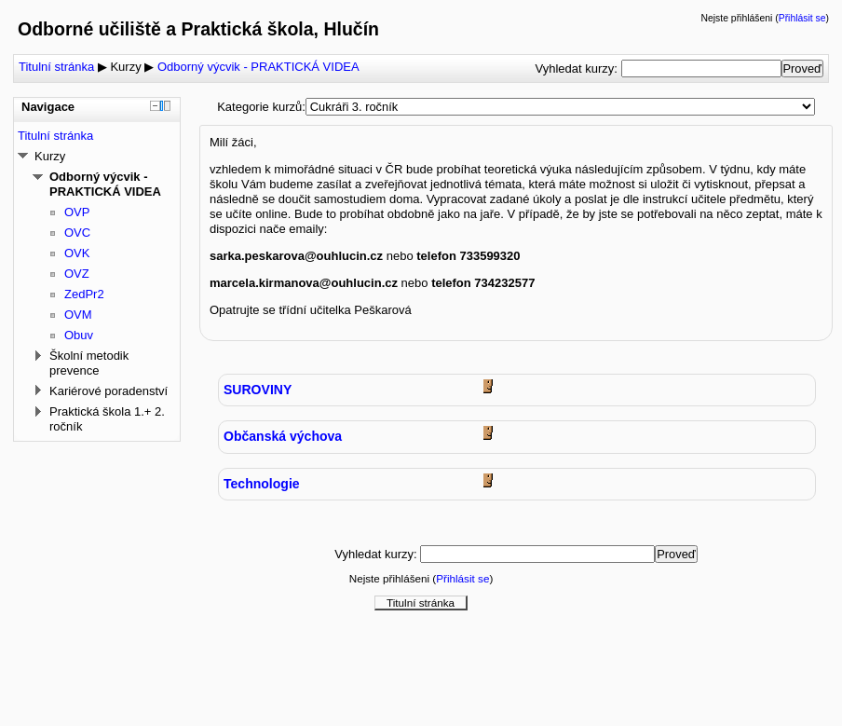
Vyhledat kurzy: (577, 68)
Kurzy (125, 67)
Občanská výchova (283, 436)
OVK (76, 253)
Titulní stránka (56, 67)
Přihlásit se (802, 18)
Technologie (262, 483)
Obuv (78, 335)
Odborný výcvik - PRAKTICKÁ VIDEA (258, 67)
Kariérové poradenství (108, 391)
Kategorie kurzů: (261, 107)
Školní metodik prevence (89, 363)
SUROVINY (258, 389)
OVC (77, 233)
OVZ (76, 274)
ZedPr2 (84, 294)
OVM (78, 315)
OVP (76, 212)
